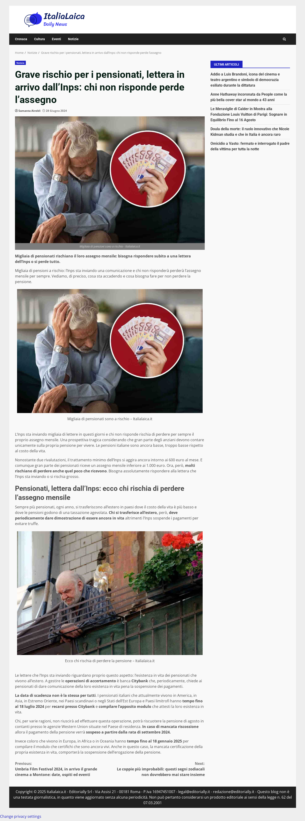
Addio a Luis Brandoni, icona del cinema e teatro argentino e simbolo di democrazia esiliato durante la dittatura (245, 80)
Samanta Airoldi (29, 111)
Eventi (56, 39)
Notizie (73, 39)
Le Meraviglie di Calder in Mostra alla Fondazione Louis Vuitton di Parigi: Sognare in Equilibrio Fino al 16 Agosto (248, 114)
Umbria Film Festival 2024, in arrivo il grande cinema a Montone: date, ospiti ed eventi (62, 769)
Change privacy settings (20, 816)
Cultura (39, 39)
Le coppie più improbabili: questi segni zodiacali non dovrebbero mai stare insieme (157, 769)
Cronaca (21, 39)
